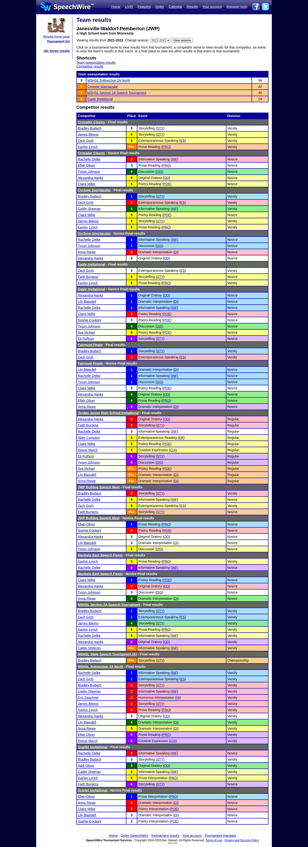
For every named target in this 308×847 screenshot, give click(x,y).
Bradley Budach (89, 128)
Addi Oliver (86, 766)
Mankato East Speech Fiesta (100, 555)
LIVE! (129, 7)
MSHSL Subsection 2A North (108, 80)
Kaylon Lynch (88, 147)
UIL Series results (57, 51)
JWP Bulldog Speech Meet (99, 487)
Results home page (56, 36)
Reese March (88, 450)
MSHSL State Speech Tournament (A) (107, 654)
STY (160, 128)
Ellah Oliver (86, 165)
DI (176, 252)
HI (178, 697)
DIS (159, 171)
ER (181, 438)
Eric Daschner (88, 697)
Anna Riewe (87, 252)
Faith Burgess (88, 277)
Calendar (175, 7)
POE (166, 184)
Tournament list (58, 41)
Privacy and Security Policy (241, 840)
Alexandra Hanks (90, 178)
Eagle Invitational (100, 99)
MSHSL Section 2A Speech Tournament (116, 93)
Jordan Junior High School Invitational (108, 413)
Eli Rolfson (86, 339)
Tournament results (165, 835)
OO (166, 178)
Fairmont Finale (90, 345)
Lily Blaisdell (87, 301)
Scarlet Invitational (92, 747)
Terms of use (214, 840)
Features (144, 7)
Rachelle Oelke (89, 159)
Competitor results (90, 66)
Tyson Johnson (89, 171)
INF (174, 159)
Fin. (131, 147)
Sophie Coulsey (89, 320)
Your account (212, 7)
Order (159, 7)
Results (192, 7)
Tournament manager (220, 835)
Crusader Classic (91, 122)
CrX (173, 450)
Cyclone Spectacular (102, 87)
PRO (165, 147)
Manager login (237, 7)
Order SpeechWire (134, 835)
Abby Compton (89, 438)
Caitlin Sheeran (89, 209)
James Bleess (88, 134)
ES (182, 141)
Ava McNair (86, 332)
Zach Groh (86, 141)
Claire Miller (86, 184)
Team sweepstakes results (95, 62)
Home (115, 7)
